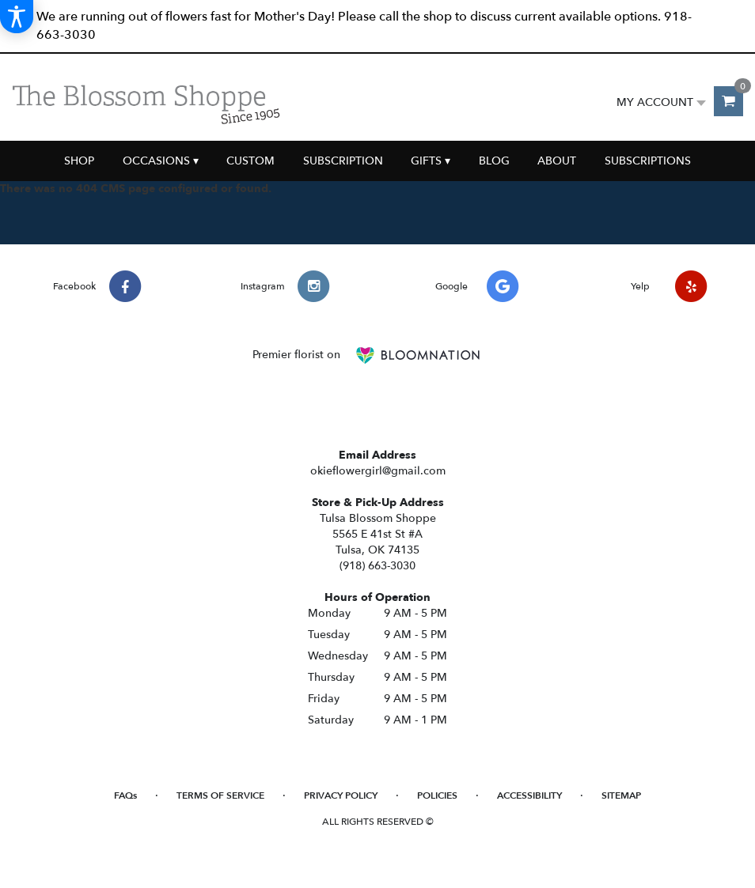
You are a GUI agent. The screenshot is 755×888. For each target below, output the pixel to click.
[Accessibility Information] (16, 16)
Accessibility (529, 795)
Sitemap (621, 795)
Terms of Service (220, 795)
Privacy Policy (341, 795)
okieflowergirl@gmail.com (378, 470)
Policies (437, 795)
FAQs (125, 795)
